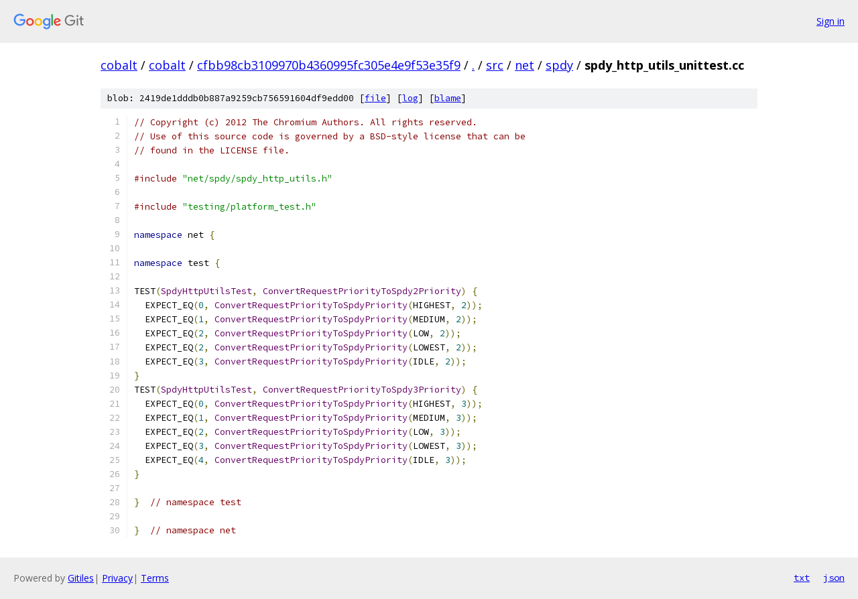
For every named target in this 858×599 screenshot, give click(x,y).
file (375, 98)
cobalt (119, 65)
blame (447, 98)
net (524, 65)
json (834, 578)
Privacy (117, 578)
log (410, 98)
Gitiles (81, 578)
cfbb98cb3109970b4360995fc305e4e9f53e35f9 (329, 65)
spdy (559, 65)
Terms (155, 578)
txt (802, 578)
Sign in (830, 21)
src (494, 65)
